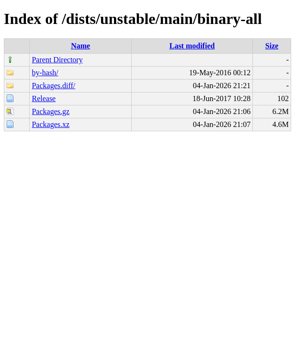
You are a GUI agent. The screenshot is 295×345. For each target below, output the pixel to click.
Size (272, 46)
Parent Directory (57, 60)
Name (80, 46)
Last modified (192, 46)
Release (44, 98)
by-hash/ (45, 73)
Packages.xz (50, 124)
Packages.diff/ (53, 85)
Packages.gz (50, 111)
